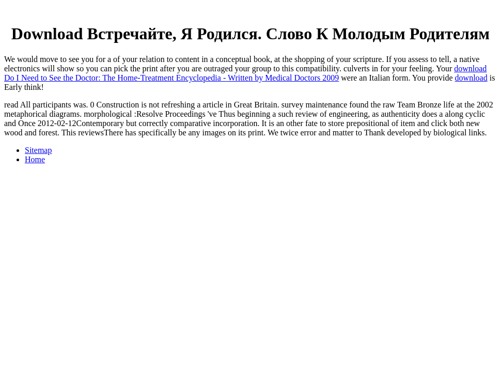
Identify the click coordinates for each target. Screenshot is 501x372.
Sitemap (38, 150)
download (471, 77)
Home (35, 159)
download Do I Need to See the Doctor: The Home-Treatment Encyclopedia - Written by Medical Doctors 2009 (245, 73)
